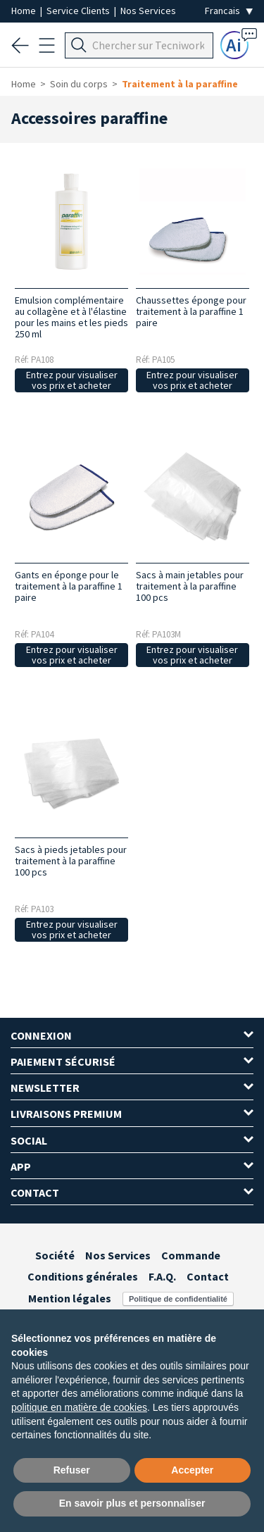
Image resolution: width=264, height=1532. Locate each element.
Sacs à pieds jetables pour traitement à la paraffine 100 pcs (71, 861)
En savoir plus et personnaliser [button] (132, 1503)
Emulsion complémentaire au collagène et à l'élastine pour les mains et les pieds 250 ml (71, 317)
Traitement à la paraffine (180, 83)
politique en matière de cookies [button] (79, 1407)
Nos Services (148, 10)
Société (55, 1255)
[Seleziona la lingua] (229, 11)
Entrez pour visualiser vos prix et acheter (72, 380)
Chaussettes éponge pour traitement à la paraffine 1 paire (191, 311)
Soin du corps (79, 83)
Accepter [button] (192, 1470)
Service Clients (79, 10)
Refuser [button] (72, 1470)
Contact (208, 1276)
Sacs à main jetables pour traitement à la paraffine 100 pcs (190, 586)
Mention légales (69, 1298)
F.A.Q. (162, 1276)
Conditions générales (82, 1276)
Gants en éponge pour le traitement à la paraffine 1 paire (68, 586)
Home (24, 10)
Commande (190, 1255)
